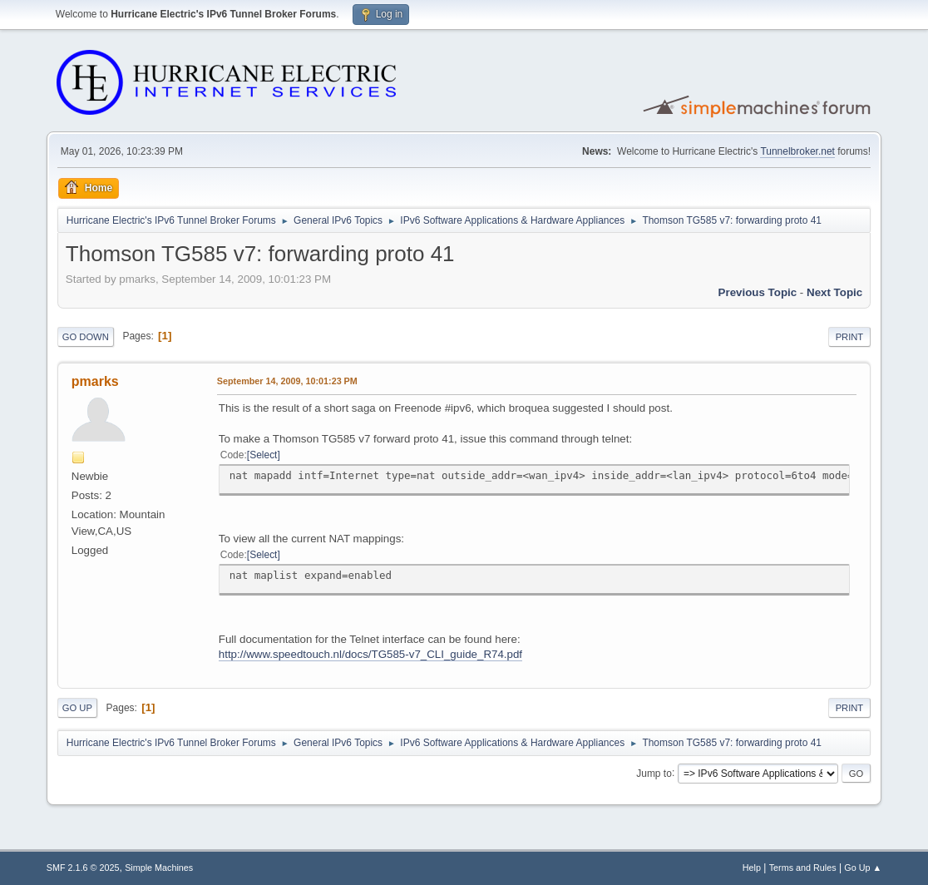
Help (752, 868)
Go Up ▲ (862, 868)
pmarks (95, 381)
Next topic (834, 292)
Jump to (654, 773)
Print (850, 337)
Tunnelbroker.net (797, 151)
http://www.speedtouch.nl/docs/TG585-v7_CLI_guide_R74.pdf (370, 654)
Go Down (85, 337)
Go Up (77, 708)
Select (263, 455)
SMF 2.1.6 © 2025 (83, 868)
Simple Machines (159, 868)
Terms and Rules (803, 868)
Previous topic (757, 292)
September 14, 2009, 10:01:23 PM (287, 381)
